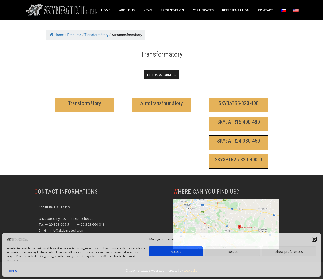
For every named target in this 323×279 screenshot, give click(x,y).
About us (127, 10)
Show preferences (289, 251)
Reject (233, 251)
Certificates (203, 10)
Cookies (12, 271)
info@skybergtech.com (67, 230)
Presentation (172, 10)
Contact (265, 10)
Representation (235, 10)
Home (105, 10)
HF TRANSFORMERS (161, 75)
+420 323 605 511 (59, 224)
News (147, 10)
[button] (314, 239)
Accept (176, 251)
